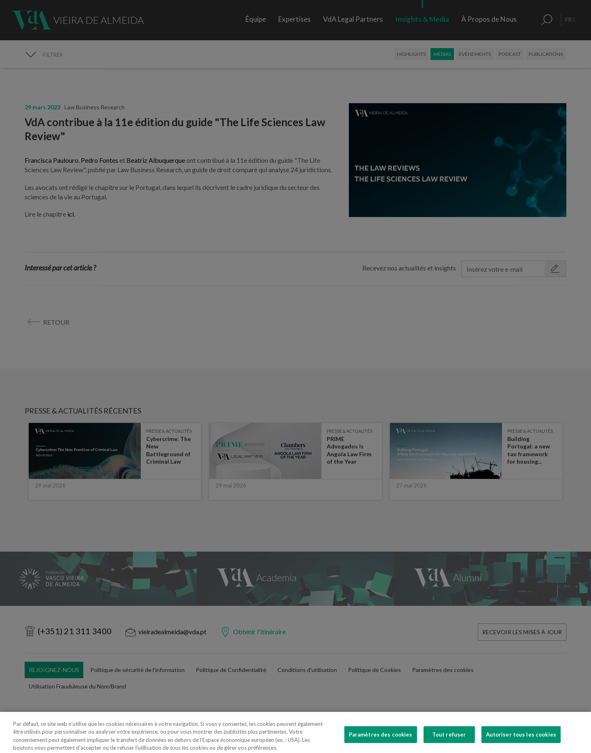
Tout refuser (449, 742)
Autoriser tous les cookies (521, 742)
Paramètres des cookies (380, 742)
